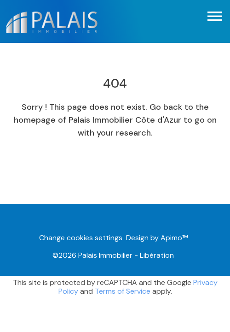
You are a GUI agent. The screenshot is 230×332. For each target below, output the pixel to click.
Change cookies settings (80, 238)
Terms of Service (122, 291)
